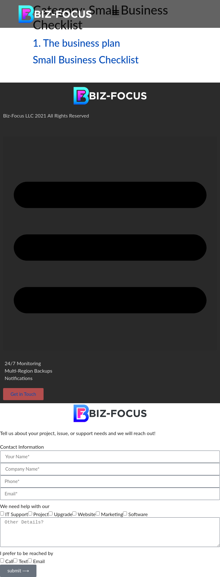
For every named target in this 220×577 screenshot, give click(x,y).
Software (138, 514)
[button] (115, 12)
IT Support (16, 514)
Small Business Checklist (86, 59)
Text (23, 561)
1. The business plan (76, 43)
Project (41, 514)
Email (39, 561)
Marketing (112, 514)
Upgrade (63, 514)
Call (9, 561)
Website (87, 514)
